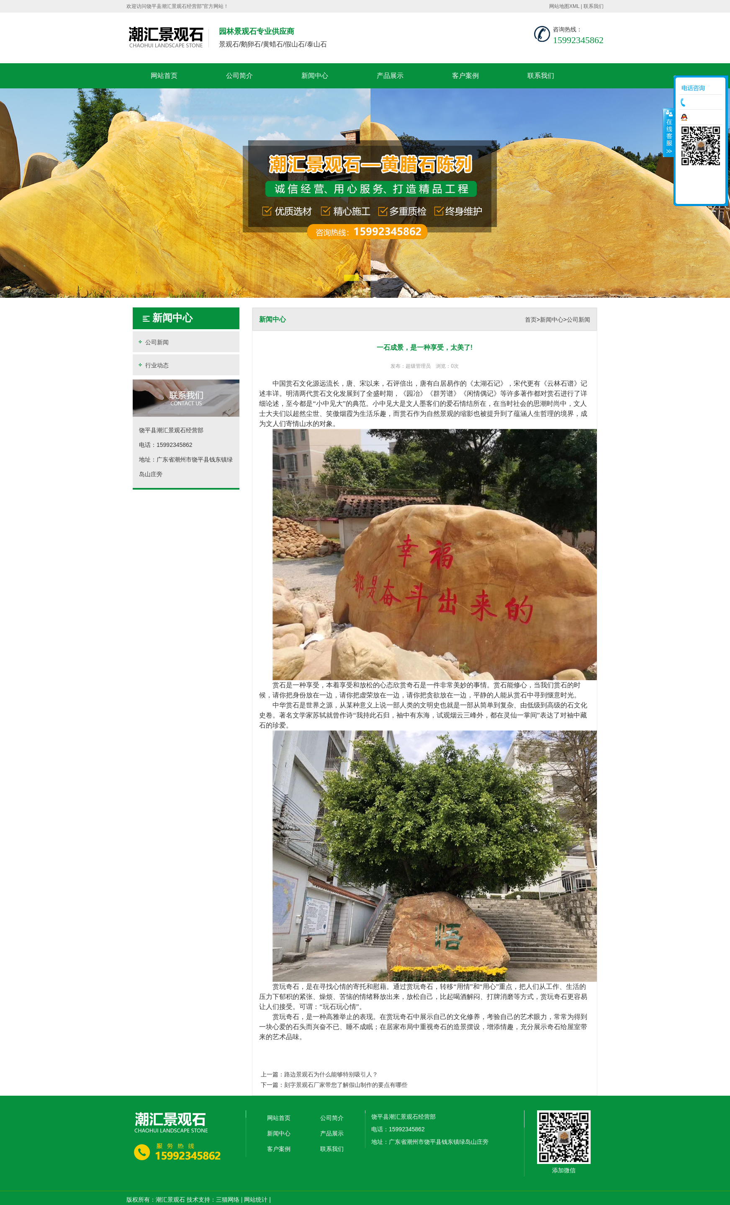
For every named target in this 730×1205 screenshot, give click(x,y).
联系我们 (593, 6)
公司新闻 (153, 342)
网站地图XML (564, 6)
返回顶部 (700, 194)
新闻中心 (314, 75)
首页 (531, 319)
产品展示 (390, 75)
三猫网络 (227, 1199)
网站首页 (164, 75)
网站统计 (255, 1199)
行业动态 (153, 365)
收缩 (668, 132)
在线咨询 (703, 117)
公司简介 (239, 75)
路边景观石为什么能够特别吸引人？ (331, 1074)
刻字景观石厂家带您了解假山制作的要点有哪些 (345, 1084)
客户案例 (465, 75)
